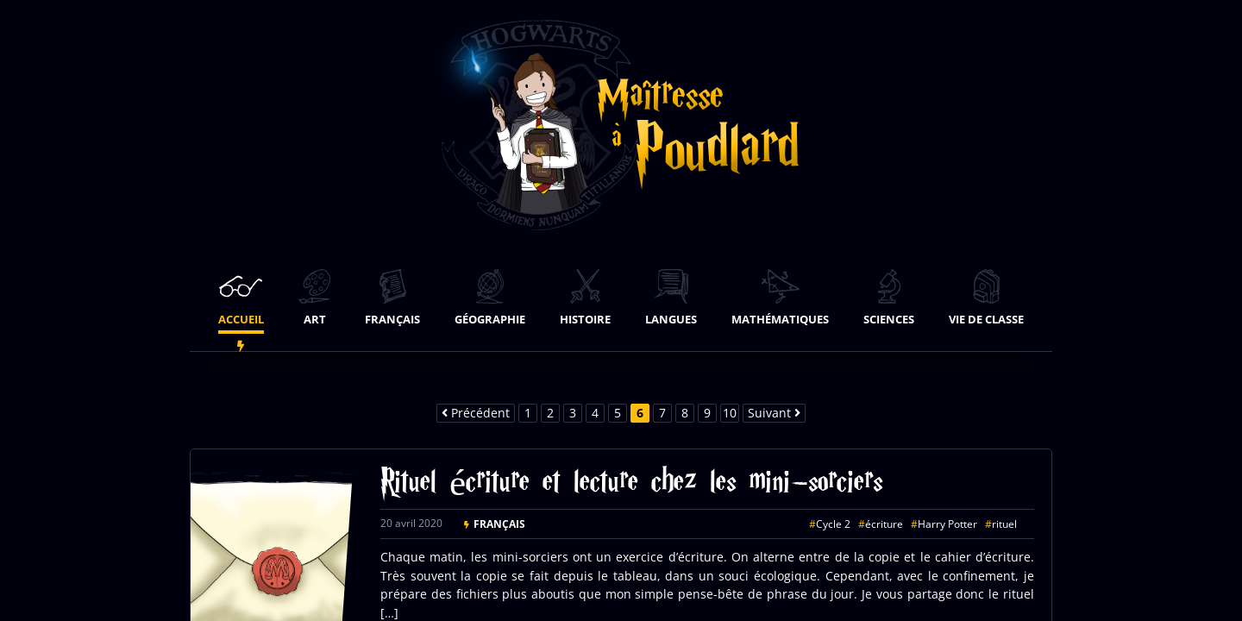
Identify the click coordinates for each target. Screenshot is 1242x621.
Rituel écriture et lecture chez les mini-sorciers (631, 485)
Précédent (476, 413)
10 (730, 413)
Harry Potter (947, 524)
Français (499, 524)
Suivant (774, 413)
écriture (884, 524)
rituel (1004, 524)
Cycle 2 (833, 524)
